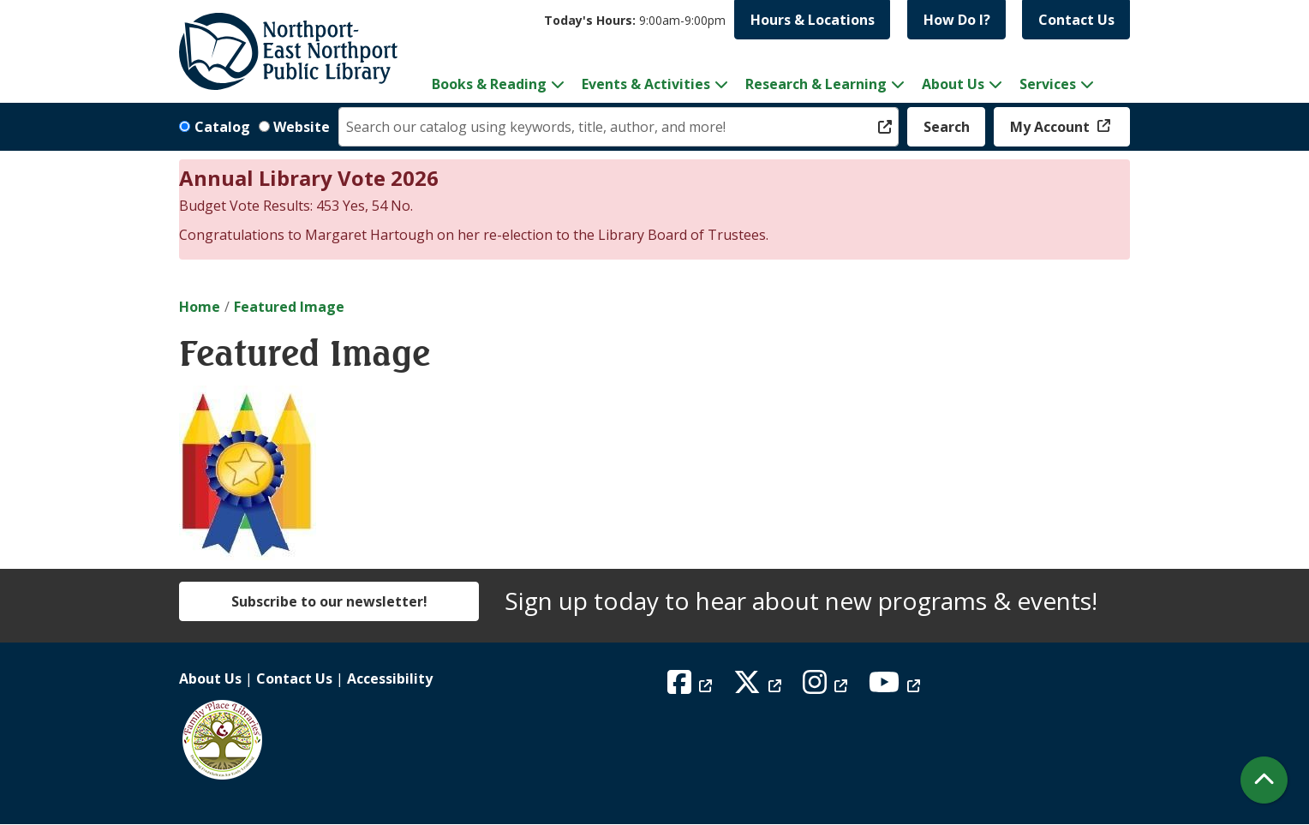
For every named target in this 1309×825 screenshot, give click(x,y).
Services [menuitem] (1047, 84)
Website (301, 126)
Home (199, 306)
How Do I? (956, 19)
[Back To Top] (1264, 780)
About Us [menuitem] (953, 84)
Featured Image (289, 306)
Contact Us (1076, 19)
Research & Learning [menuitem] (816, 84)
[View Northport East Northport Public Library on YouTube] (896, 687)
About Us (210, 678)
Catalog (222, 126)
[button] (635, 20)
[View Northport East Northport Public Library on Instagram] (827, 687)
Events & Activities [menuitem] (646, 84)
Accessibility (390, 678)
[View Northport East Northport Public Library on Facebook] (691, 687)
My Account (1051, 126)
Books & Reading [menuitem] (489, 84)
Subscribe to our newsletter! (329, 601)
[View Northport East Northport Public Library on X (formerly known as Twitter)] (759, 687)
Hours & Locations (812, 19)
